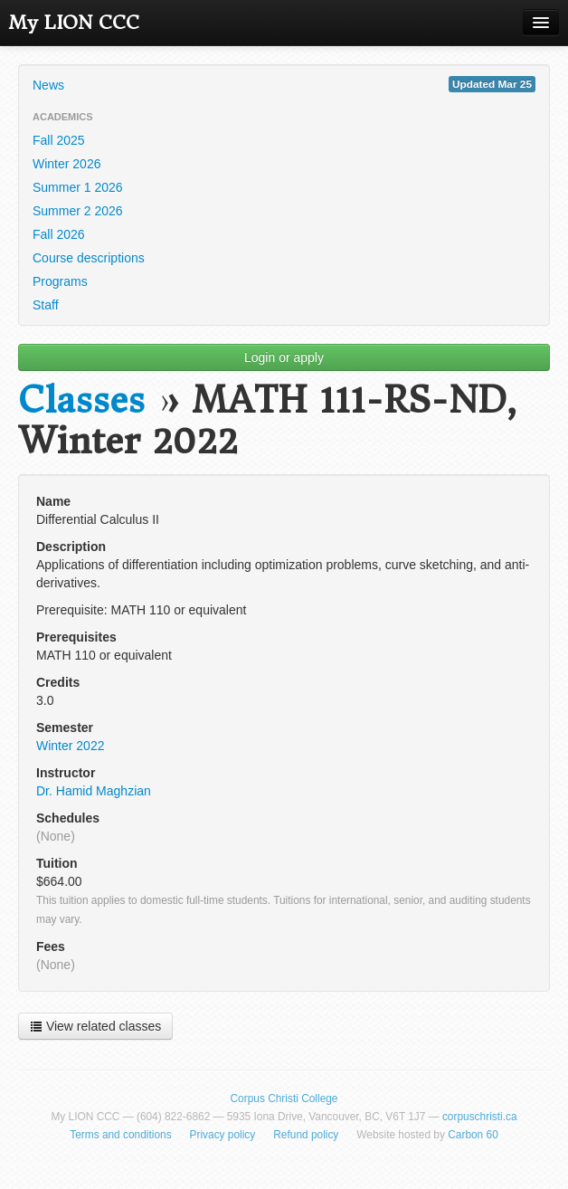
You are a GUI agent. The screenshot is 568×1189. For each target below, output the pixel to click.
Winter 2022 (70, 745)
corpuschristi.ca (479, 1116)
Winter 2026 (66, 164)
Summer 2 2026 (78, 211)
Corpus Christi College (284, 1098)
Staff (46, 305)
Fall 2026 (59, 234)
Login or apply (284, 357)
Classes (81, 400)
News (284, 84)
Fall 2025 (59, 140)
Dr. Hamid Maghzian (93, 791)
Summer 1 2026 (78, 187)
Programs (60, 281)
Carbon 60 (473, 1134)
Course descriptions (89, 258)
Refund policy (305, 1134)
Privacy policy (223, 1134)
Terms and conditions (120, 1134)
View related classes (95, 1026)
